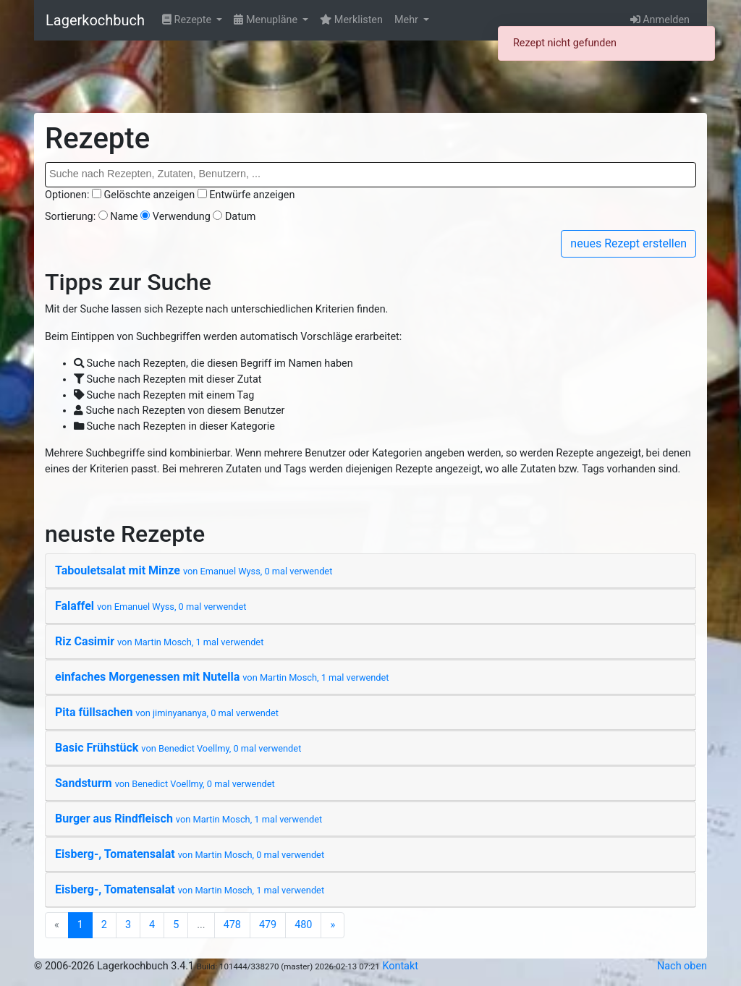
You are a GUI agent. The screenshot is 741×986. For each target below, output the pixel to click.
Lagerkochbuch (95, 20)
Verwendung (182, 217)
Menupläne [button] (267, 20)
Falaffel (150, 606)
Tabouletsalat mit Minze (193, 570)
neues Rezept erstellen (628, 243)
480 (303, 925)
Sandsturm (165, 783)
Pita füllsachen (167, 712)
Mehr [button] (407, 20)
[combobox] (370, 174)
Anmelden (660, 20)
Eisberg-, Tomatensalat (189, 854)
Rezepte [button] (188, 20)
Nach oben (682, 966)
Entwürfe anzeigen (252, 195)
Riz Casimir (159, 641)
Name (123, 217)
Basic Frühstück (178, 748)
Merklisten (351, 20)
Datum (240, 217)
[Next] (332, 925)
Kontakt (400, 966)
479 (267, 925)
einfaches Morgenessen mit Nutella (222, 677)
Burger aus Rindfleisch (188, 818)
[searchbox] (370, 174)
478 (232, 925)
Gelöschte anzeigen (149, 195)
